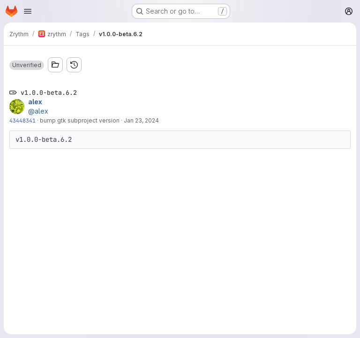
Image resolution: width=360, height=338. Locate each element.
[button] (26, 65)
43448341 (22, 120)
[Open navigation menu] (27, 11)
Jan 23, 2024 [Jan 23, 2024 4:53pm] (141, 120)
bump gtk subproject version (80, 120)
